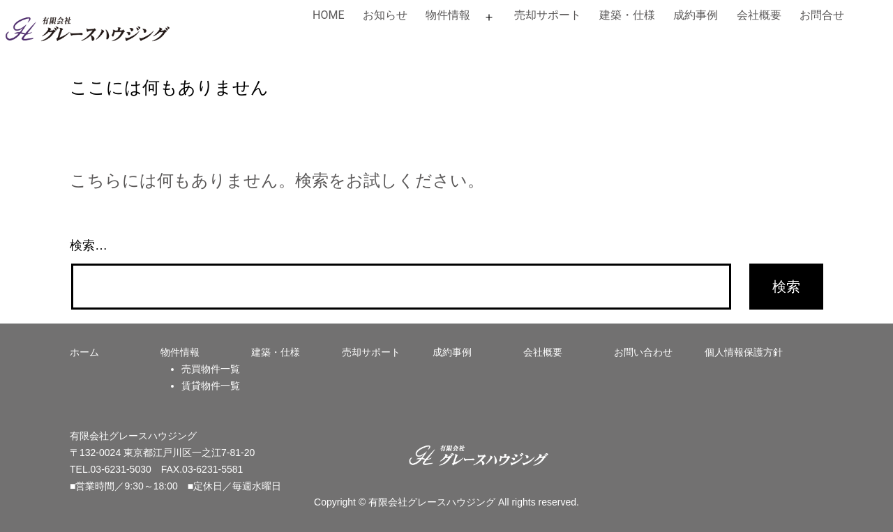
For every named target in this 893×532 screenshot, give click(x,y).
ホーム (84, 352)
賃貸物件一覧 (210, 385)
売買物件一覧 (210, 368)
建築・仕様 (627, 15)
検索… (88, 245)
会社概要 (759, 15)
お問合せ (822, 15)
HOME (328, 15)
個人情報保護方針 (744, 352)
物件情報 (448, 15)
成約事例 (695, 15)
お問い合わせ (643, 352)
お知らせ (385, 15)
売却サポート (547, 15)
